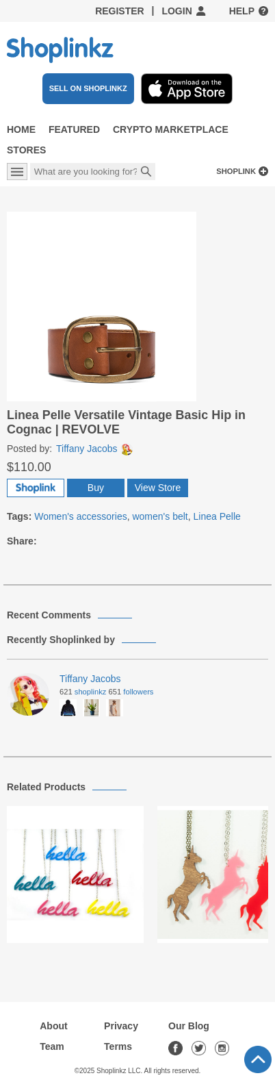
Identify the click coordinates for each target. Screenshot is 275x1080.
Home (21, 129)
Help (241, 11)
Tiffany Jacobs (94, 448)
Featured (74, 129)
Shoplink (236, 171)
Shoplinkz (91, 692)
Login (176, 11)
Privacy (121, 1025)
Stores (26, 150)
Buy (96, 487)
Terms (118, 1046)
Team (52, 1046)
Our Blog (188, 1025)
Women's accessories (80, 516)
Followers (138, 692)
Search (146, 172)
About (53, 1025)
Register (119, 11)
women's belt (159, 516)
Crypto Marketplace (170, 129)
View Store (158, 487)
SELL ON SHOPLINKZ (88, 88)
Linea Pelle (217, 516)
